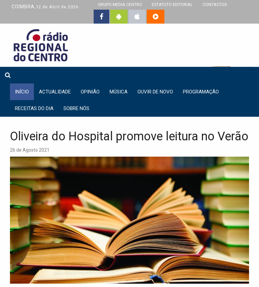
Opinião (90, 92)
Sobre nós (76, 108)
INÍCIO (22, 92)
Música (119, 92)
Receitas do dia (34, 108)
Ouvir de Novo (155, 92)
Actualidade (55, 92)
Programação (201, 92)
